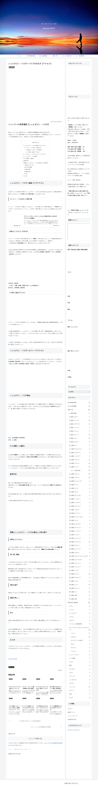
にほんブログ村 (12, 659)
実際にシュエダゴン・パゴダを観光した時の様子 (36, 163)
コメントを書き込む (36, 739)
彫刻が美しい (28, 172)
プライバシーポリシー (74, 729)
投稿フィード (71, 712)
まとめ (25, 176)
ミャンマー (11, 667)
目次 (33, 142)
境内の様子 (28, 169)
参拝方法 (26, 161)
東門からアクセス (29, 165)
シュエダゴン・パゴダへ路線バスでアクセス (35, 145)
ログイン (70, 708)
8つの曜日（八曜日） (29, 158)
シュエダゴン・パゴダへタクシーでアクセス (35, 154)
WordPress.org (72, 719)
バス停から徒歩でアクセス (33, 152)
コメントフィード (73, 716)
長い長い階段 (28, 167)
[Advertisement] (35, 379)
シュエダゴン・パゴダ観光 (30, 156)
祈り (26, 174)
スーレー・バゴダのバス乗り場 (33, 147)
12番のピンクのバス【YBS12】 (34, 150)
